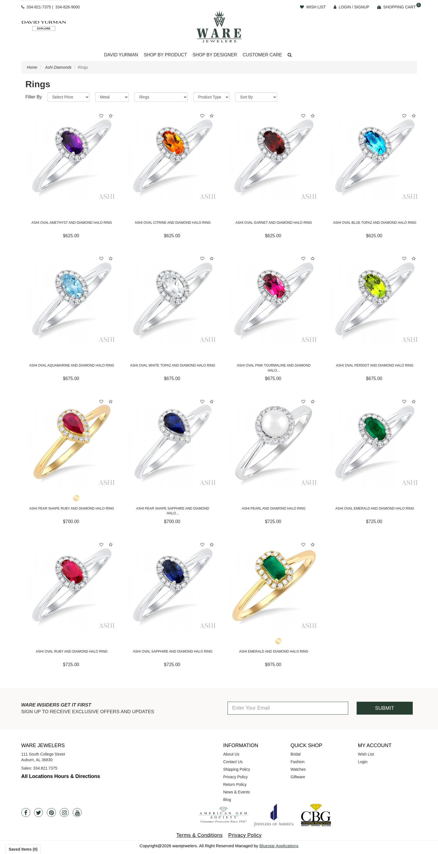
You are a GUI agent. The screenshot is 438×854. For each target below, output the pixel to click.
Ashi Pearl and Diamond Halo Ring (274, 508)
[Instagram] (64, 812)
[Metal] (112, 97)
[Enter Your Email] (288, 708)
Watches (298, 769)
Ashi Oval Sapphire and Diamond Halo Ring (172, 651)
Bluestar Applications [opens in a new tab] (278, 845)
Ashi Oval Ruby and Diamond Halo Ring (72, 651)
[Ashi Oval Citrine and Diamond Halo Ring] (173, 156)
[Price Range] (68, 97)
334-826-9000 (67, 7)
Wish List (366, 754)
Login (363, 761)
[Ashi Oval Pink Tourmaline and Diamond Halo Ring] (274, 299)
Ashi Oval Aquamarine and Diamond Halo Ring (71, 365)
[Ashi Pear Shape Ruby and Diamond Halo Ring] (72, 442)
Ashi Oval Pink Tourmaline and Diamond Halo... (274, 367)
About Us (231, 754)
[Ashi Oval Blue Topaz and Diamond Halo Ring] (375, 156)
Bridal (296, 754)
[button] (290, 55)
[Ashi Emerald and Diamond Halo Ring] (274, 585)
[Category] (161, 97)
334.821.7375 (45, 768)
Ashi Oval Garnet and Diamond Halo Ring (273, 223)
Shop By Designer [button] (214, 54)
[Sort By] (256, 97)
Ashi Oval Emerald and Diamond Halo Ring (374, 508)
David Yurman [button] (121, 54)
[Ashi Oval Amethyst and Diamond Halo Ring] (72, 156)
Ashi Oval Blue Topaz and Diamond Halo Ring (374, 223)
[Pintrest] (51, 812)
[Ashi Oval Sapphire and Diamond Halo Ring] (173, 585)
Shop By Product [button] (165, 54)
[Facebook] (25, 812)
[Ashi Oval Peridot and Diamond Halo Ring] (375, 299)
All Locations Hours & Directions (60, 776)
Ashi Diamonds (58, 67)
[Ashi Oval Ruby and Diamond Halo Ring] (72, 585)
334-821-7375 (38, 7)
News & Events (236, 792)
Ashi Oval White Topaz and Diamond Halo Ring (172, 365)
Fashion (298, 761)
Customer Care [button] (262, 54)
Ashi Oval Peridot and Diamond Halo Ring (375, 365)
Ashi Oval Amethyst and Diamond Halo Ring (71, 223)
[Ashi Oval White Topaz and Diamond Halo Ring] (173, 299)
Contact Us (233, 761)
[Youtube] (77, 812)
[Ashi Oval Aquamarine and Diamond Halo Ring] (72, 299)
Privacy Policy (235, 777)
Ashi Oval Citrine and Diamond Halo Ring (173, 223)
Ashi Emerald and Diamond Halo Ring (273, 651)
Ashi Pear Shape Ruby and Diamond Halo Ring (71, 508)
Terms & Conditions (199, 835)
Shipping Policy (236, 769)
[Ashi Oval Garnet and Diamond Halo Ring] (274, 156)
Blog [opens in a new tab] (227, 799)
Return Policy (235, 784)
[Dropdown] (121, 55)
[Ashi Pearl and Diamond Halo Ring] (274, 442)
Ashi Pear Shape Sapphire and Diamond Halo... (172, 511)
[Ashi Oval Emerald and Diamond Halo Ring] (375, 442)
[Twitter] (38, 812)
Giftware (298, 777)
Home (32, 67)
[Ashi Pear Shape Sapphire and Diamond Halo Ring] (173, 442)
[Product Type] (211, 97)
